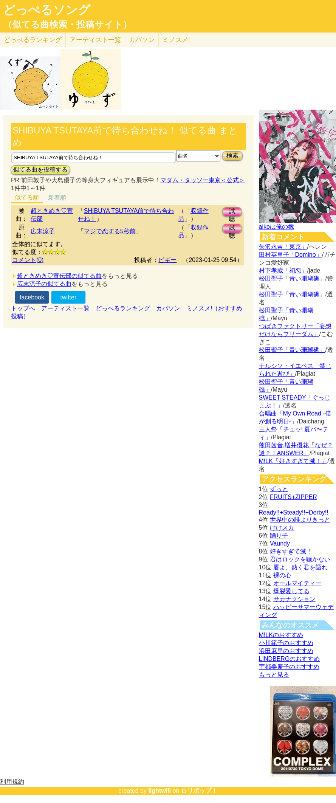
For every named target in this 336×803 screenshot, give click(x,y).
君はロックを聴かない (300, 559)
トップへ (23, 308)
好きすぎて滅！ (291, 551)
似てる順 (27, 197)
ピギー (167, 260)
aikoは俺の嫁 (276, 226)
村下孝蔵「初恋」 (283, 270)
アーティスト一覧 (65, 308)
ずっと (279, 489)
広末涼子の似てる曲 (44, 284)
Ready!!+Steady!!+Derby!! (293, 512)
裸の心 (282, 575)
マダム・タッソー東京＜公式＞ (202, 180)
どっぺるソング (46, 10)
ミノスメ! (176, 39)
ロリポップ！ (199, 790)
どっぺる (33, 39)
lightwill (159, 790)
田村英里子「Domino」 (290, 254)
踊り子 (279, 535)
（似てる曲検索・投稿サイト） (67, 24)
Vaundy (280, 543)
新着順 (57, 197)
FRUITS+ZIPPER (293, 497)
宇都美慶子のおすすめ (289, 666)
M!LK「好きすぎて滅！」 (293, 461)
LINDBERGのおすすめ (289, 659)
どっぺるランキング (123, 308)
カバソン (142, 39)
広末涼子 (43, 231)
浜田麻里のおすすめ (286, 651)
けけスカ (282, 527)
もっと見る (274, 674)
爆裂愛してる (291, 591)
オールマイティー (297, 583)
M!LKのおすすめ (281, 635)
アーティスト (95, 39)
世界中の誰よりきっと (300, 519)
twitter (68, 297)
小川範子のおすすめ (286, 643)
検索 (232, 155)
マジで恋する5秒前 (110, 231)
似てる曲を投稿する (40, 169)
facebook (32, 297)
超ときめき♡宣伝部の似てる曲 (59, 276)
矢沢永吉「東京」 (283, 246)
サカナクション (294, 599)
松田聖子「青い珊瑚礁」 (292, 278)
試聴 (232, 212)
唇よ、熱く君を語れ (300, 567)
